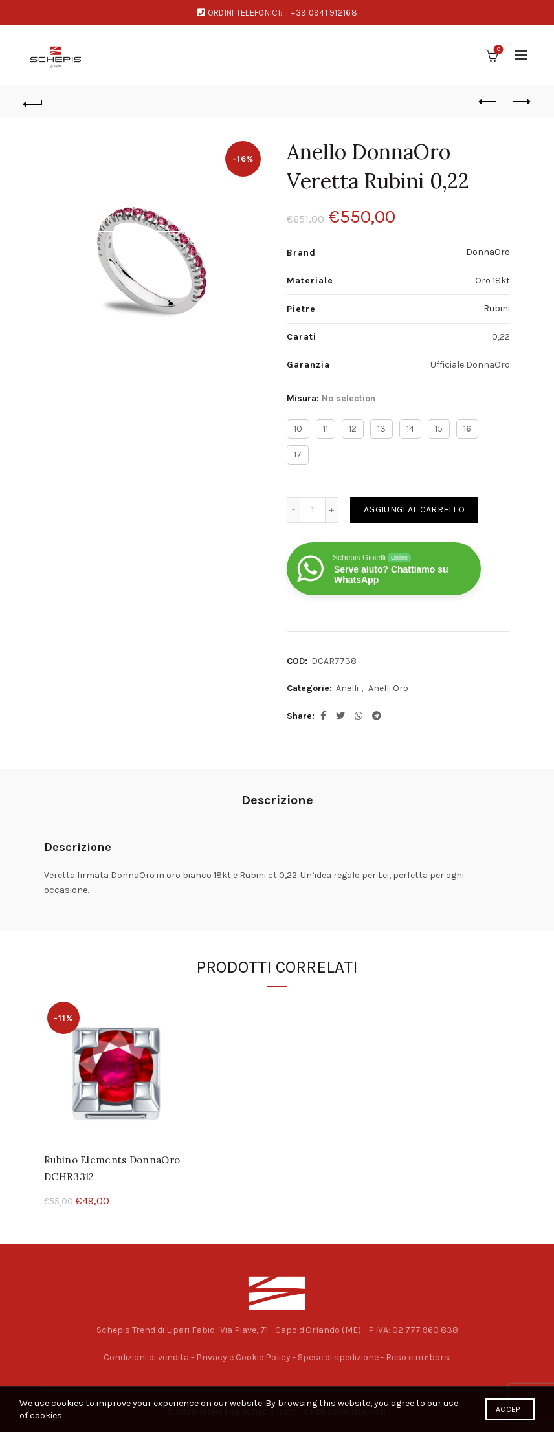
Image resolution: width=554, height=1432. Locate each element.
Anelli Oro (388, 688)
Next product (520, 101)
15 (439, 428)
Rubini (496, 308)
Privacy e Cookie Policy (243, 1357)
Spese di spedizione (338, 1357)
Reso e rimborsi (418, 1357)
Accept (510, 1409)
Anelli (347, 688)
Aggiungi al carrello (414, 509)
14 (410, 428)
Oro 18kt (492, 280)
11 (325, 428)
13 (381, 428)
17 (298, 454)
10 (298, 428)
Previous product (488, 101)
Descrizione (277, 800)
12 (353, 428)
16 (467, 428)
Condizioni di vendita (146, 1357)
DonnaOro (488, 252)
